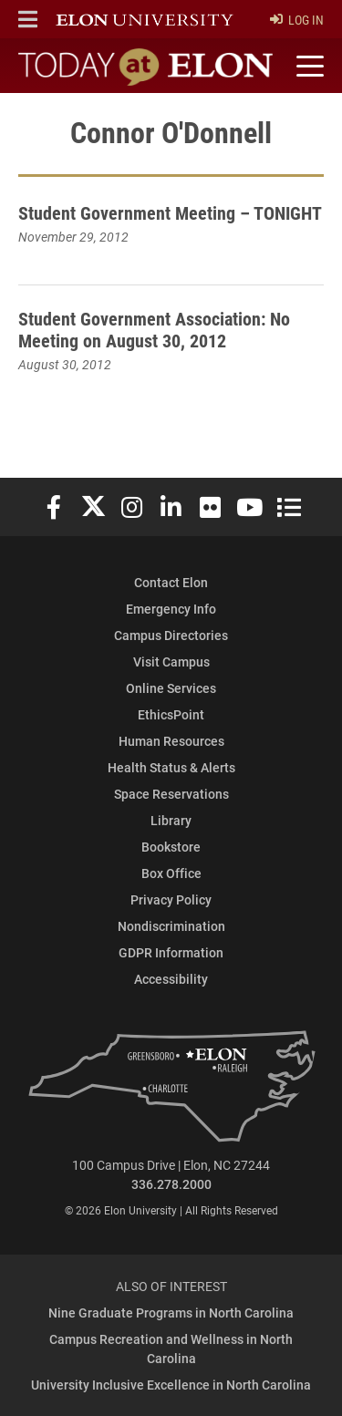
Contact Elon (171, 582)
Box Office (171, 873)
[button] (27, 19)
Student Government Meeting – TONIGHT (170, 212)
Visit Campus (171, 661)
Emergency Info (171, 608)
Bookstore (171, 846)
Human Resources (171, 740)
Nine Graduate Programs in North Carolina (171, 1312)
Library (171, 820)
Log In (297, 19)
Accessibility (171, 978)
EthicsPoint (171, 714)
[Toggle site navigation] (307, 67)
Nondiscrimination (171, 926)
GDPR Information (171, 952)
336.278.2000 (171, 1184)
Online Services (171, 688)
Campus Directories (171, 635)
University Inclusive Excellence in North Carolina (171, 1384)
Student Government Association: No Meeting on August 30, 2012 (154, 329)
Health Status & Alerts (171, 767)
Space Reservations (171, 793)
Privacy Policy (171, 899)
